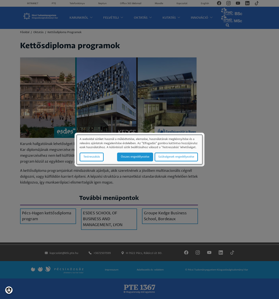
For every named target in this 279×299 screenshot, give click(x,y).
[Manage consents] (9, 290)
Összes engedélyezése (135, 156)
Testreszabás (91, 156)
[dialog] (139, 149)
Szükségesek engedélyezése (176, 156)
